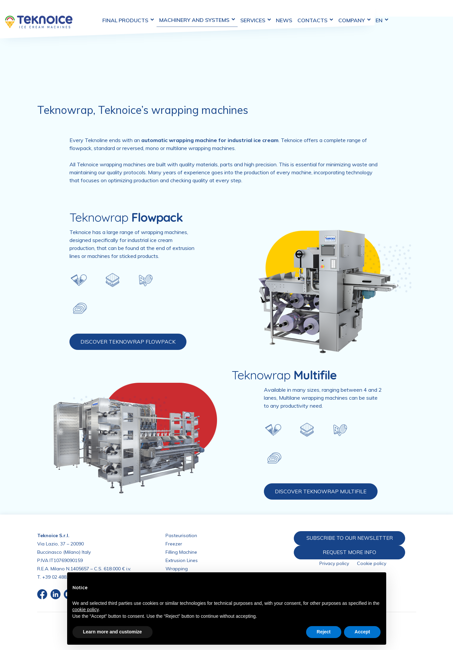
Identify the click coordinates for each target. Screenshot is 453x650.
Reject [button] (324, 631)
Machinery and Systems (221, 12)
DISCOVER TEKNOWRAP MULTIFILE (321, 491)
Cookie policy (371, 564)
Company (384, 13)
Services (281, 13)
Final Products (151, 13)
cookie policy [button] (85, 609)
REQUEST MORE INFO (349, 552)
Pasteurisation (181, 535)
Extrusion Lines (182, 560)
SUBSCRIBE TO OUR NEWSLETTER (348, 537)
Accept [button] (362, 631)
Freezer (174, 544)
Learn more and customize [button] (112, 631)
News (311, 13)
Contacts (344, 13)
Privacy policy (334, 564)
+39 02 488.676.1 (60, 577)
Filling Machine (181, 552)
